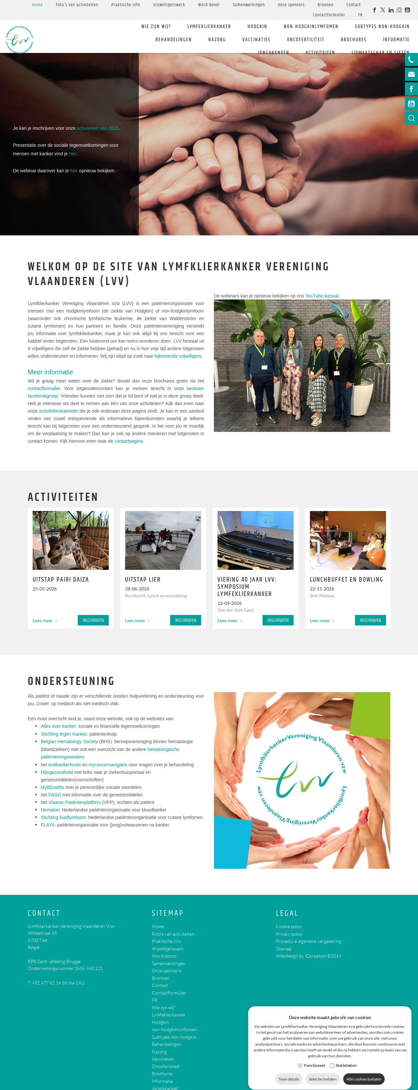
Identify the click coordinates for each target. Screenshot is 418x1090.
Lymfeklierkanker (209, 26)
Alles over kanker (58, 726)
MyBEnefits (52, 787)
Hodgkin (257, 26)
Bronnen (325, 5)
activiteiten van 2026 (98, 128)
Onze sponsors (291, 5)
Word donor (209, 5)
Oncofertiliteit (306, 39)
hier (72, 153)
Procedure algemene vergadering (308, 941)
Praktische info (125, 5)
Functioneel (314, 1059)
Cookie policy (289, 926)
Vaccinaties (256, 39)
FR (360, 15)
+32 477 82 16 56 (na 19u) (58, 982)
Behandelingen (173, 39)
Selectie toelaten (323, 1072)
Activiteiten (320, 53)
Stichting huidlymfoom (63, 817)
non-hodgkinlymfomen (311, 26)
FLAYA (48, 824)
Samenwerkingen (249, 5)
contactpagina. (129, 441)
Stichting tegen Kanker (64, 734)
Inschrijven (93, 620)
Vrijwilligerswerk (169, 5)
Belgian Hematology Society (69, 741)
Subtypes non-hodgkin (382, 26)
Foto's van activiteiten (77, 5)
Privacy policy (289, 934)
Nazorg (217, 39)
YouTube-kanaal (321, 295)
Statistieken (346, 1059)
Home (37, 5)
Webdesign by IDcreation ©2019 (308, 956)
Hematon (50, 809)
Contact (353, 5)
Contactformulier (329, 15)
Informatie (396, 39)
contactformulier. (44, 388)
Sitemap (168, 913)
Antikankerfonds (64, 764)
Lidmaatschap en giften (381, 53)
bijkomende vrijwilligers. (178, 356)
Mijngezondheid (57, 772)
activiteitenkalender (58, 411)
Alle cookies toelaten (363, 1072)
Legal (287, 913)
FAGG (54, 794)
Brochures (354, 39)
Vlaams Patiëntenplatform (74, 802)
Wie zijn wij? (156, 26)
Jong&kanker (273, 53)
